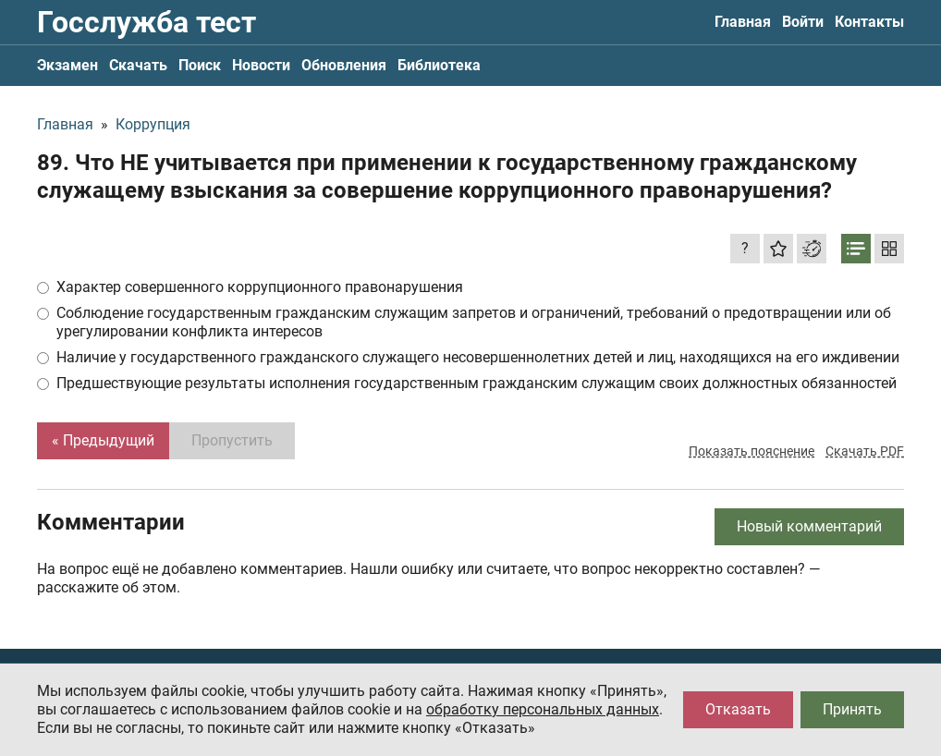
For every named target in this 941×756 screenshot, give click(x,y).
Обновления (343, 65)
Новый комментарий (809, 526)
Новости (261, 65)
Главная (743, 21)
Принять (852, 709)
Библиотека (439, 65)
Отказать (738, 709)
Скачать (138, 65)
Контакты (869, 21)
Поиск (199, 65)
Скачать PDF (864, 451)
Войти (803, 21)
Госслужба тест (146, 22)
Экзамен (67, 65)
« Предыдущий (103, 440)
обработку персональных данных (542, 709)
